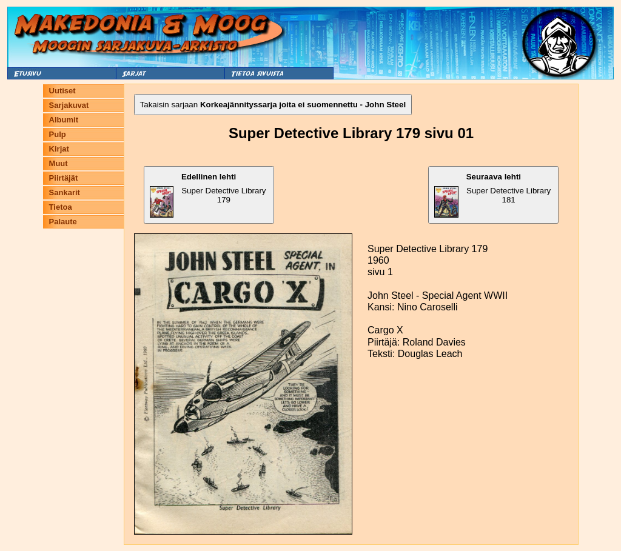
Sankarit (64, 192)
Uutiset (62, 90)
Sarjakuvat (69, 105)
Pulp (57, 134)
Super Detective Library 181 (492, 195)
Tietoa (60, 207)
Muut (58, 163)
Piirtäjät (63, 177)
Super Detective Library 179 (208, 195)
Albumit (63, 119)
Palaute (63, 221)
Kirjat (59, 148)
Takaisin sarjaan (273, 104)
